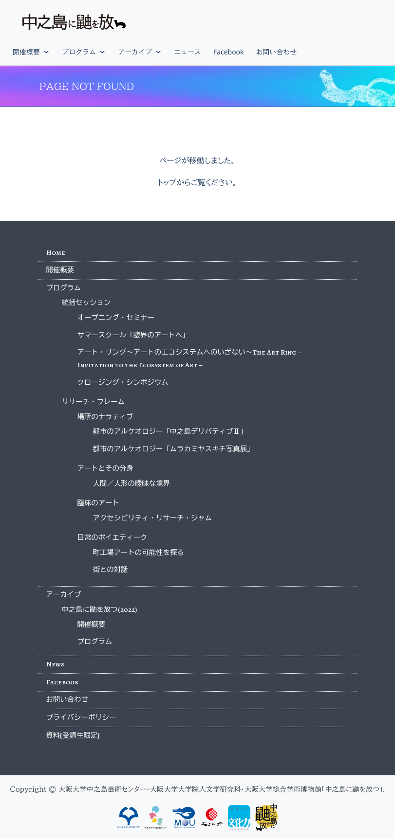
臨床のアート (98, 503)
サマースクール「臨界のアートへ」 (133, 335)
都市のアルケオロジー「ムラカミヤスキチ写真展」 (173, 449)
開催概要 (31, 51)
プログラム (84, 51)
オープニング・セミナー (115, 317)
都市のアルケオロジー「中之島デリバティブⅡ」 (170, 431)
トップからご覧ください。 (197, 182)
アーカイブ (140, 51)
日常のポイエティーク (112, 537)
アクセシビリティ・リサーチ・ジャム (152, 518)
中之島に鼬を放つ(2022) (99, 609)
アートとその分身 (105, 468)
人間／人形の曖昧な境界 (131, 483)
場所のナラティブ (105, 417)
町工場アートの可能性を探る (138, 552)
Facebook (228, 51)
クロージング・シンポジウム (123, 382)
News (55, 664)
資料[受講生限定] (73, 735)
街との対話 (110, 569)
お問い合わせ (276, 51)
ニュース (187, 51)
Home (55, 252)
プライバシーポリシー (81, 717)
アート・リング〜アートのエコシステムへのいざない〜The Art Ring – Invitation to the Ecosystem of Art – (189, 358)
